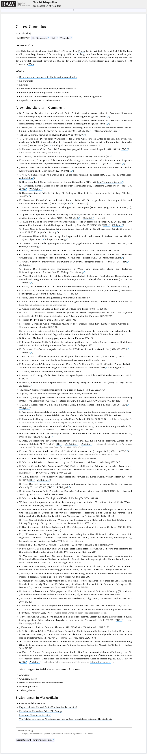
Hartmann (27, 193)
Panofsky (26, 364)
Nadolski (26, 397)
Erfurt (50, 54)
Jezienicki (27, 214)
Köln (21, 54)
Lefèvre (65, 544)
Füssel (39, 494)
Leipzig (61, 54)
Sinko (24, 356)
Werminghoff (28, 308)
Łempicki (25, 371)
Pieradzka (27, 349)
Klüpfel (29, 113)
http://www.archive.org (105, 130)
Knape (24, 627)
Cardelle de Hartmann (33, 566)
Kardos (24, 389)
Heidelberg (30, 54)
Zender (64, 429)
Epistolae (23, 84)
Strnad (91, 516)
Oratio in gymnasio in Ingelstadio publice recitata (44, 92)
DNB (53, 38)
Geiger (25, 207)
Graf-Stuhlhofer (30, 527)
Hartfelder (27, 182)
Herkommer (27, 472)
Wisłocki (28, 243)
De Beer (26, 631)
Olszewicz (27, 338)
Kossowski (40, 312)
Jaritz (34, 587)
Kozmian (26, 149)
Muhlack (27, 556)
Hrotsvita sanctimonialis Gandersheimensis (41, 682)
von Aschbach (30, 134)
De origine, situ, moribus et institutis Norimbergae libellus (48, 77)
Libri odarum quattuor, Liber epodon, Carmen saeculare (47, 88)
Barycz (25, 382)
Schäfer (78, 544)
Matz (25, 276)
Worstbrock (31, 534)
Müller (45, 541)
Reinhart (72, 523)
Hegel (25, 127)
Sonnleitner (48, 587)
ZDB (47, 145)
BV (105, 116)
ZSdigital (58, 145)
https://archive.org (44, 210)
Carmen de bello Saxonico (32, 703)
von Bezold (27, 301)
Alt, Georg (24, 674)
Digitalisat (52, 152)
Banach (25, 404)
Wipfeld (81, 51)
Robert (24, 573)
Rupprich (27, 331)
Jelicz (24, 393)
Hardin (58, 523)
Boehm (33, 541)
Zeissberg (26, 156)
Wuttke (26, 458)
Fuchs (94, 594)
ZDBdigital (34, 189)
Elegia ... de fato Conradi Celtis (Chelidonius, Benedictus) (48, 707)
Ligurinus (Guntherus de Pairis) (35, 715)
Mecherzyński (28, 160)
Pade (75, 637)
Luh (24, 548)
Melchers (26, 426)
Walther (52, 562)
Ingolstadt (37, 60)
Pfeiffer (95, 462)
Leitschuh (29, 290)
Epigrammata (26, 80)
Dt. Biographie (39, 38)
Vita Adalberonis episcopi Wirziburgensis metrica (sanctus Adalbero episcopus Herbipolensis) (65, 719)
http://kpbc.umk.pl (33, 239)
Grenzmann (124, 469)
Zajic (24, 652)
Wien (84, 60)
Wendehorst (80, 462)
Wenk (25, 476)
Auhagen (53, 544)
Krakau (92, 57)
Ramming (25, 616)
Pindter (25, 319)
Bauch (25, 229)
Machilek (26, 509)
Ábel (24, 174)
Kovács (25, 419)
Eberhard (75, 516)
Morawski (27, 236)
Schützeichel (49, 429)
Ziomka (90, 400)
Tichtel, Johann (27, 690)
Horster (63, 637)
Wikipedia (65, 38)
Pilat (25, 312)
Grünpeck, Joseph (28, 678)
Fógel (24, 297)
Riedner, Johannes (28, 686)
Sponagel (26, 360)
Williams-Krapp (30, 641)
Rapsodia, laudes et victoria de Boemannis (40, 100)
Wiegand (27, 591)
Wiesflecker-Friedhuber (33, 580)
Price (25, 484)
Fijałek (24, 221)
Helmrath (24, 562)
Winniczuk (27, 375)
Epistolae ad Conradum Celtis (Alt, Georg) (40, 711)
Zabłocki (26, 609)
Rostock (41, 54)
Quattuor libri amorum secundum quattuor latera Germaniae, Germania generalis (60, 96)
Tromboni (26, 605)
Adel (24, 440)
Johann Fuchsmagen (100, 662)
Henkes (99, 569)
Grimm (25, 433)
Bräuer (22, 587)
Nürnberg (80, 54)
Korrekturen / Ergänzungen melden (34, 739)
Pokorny (36, 652)
